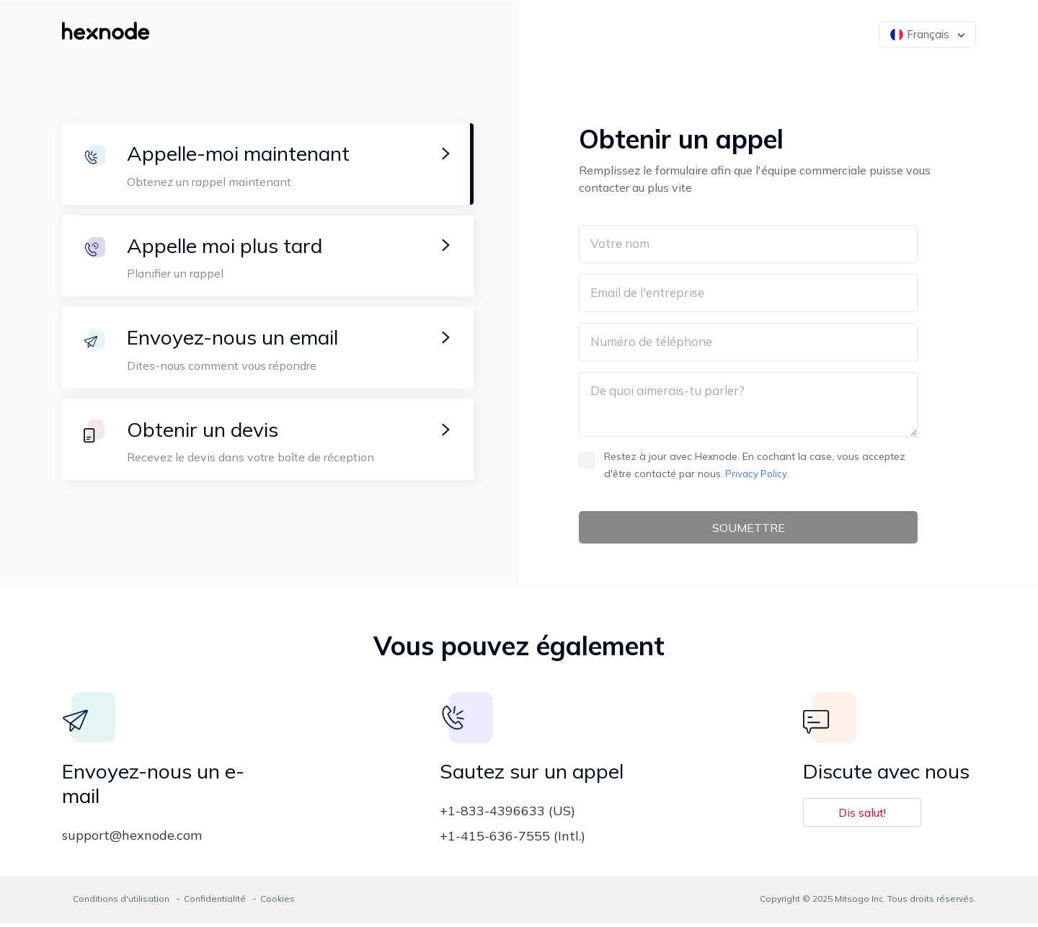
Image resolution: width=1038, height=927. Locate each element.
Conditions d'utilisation (121, 902)
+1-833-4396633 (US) (507, 814)
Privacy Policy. (756, 473)
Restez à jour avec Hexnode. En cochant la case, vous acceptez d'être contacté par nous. (742, 465)
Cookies (277, 902)
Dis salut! (862, 816)
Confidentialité (215, 902)
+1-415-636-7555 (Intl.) (512, 839)
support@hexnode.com (132, 838)
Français (919, 34)
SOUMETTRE (748, 529)
